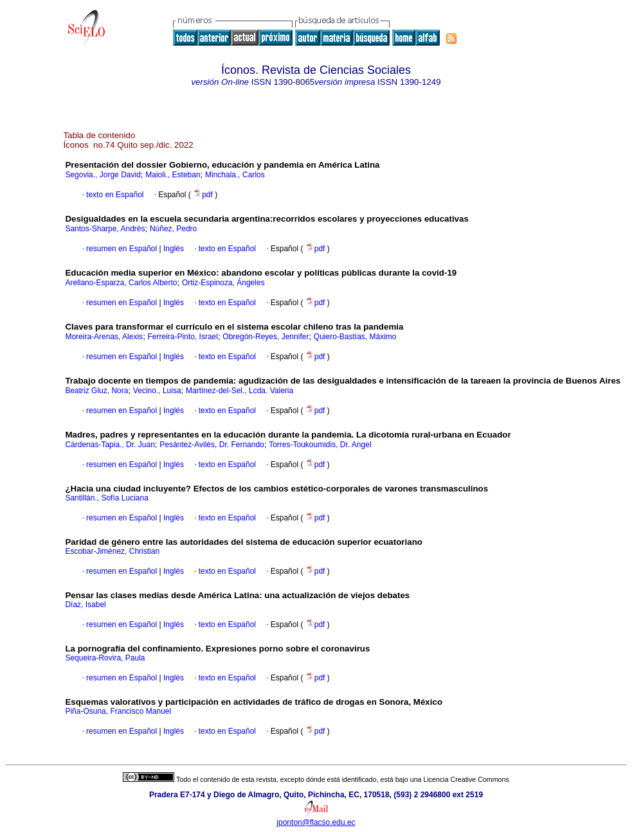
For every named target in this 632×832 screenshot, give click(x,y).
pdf (204, 194)
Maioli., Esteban (172, 174)
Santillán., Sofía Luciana (106, 497)
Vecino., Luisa (157, 390)
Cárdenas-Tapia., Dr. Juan (109, 444)
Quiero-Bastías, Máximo (355, 336)
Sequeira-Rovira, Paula (105, 657)
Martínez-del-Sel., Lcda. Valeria (239, 390)
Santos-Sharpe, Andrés (105, 228)
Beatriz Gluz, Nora (96, 390)
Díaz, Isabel (85, 604)
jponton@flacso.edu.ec (315, 822)
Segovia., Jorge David (102, 174)
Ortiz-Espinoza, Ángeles (223, 282)
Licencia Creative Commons (466, 779)
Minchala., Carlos (235, 174)
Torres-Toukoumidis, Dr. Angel (320, 444)
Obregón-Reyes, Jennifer (265, 336)
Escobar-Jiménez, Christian (112, 551)
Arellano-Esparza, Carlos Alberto (121, 282)
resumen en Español (121, 248)
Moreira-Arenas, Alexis (104, 336)
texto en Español (114, 194)
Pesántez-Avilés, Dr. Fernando (211, 444)
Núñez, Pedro (173, 228)
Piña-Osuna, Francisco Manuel (118, 711)
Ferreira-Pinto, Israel (183, 336)
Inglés (172, 248)
